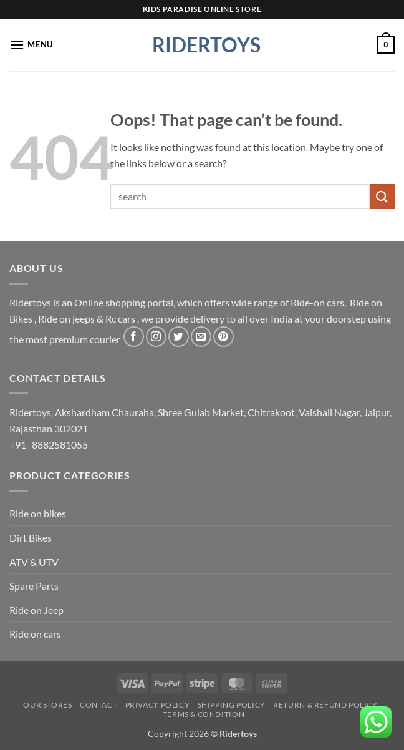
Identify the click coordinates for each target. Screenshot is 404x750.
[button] (31, 44)
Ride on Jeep (36, 610)
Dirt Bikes (30, 537)
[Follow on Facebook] (133, 336)
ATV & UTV (34, 562)
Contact (98, 704)
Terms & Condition (203, 714)
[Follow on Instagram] (156, 336)
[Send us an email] (201, 336)
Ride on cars (35, 634)
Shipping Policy (232, 704)
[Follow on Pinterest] (223, 336)
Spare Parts (34, 586)
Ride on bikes (37, 513)
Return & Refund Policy (325, 704)
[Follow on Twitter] (178, 336)
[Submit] (382, 196)
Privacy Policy (157, 704)
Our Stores (47, 704)
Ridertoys (202, 45)
